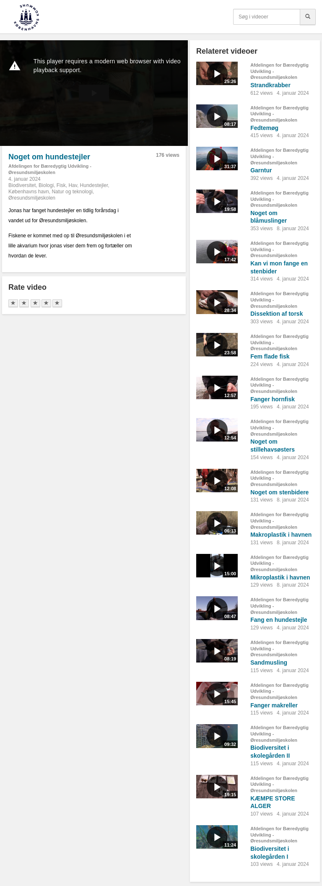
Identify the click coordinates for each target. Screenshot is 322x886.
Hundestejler (94, 185)
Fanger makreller (274, 705)
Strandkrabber (270, 85)
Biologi (46, 185)
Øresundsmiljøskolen (31, 198)
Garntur (261, 170)
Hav (72, 185)
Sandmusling (268, 662)
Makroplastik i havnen (281, 534)
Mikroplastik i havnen (280, 577)
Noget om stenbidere (279, 492)
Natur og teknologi (72, 192)
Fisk (61, 185)
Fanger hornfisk (272, 399)
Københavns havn (28, 192)
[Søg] (308, 17)
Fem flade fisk (269, 356)
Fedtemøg (264, 128)
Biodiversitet (22, 185)
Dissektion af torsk (276, 313)
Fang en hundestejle (278, 619)
